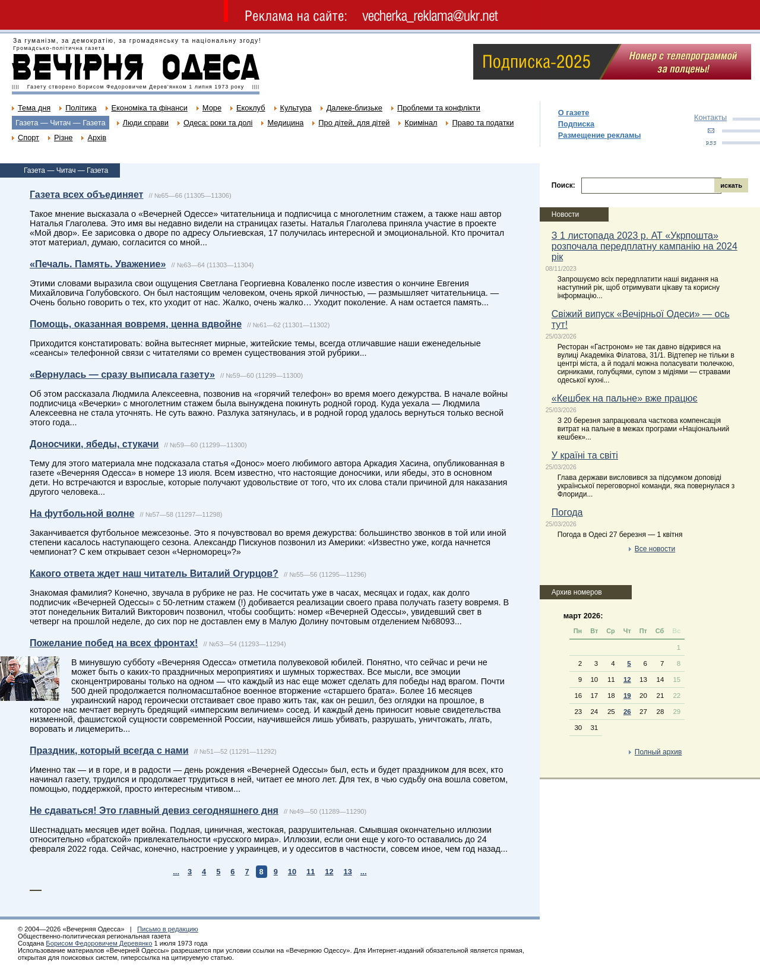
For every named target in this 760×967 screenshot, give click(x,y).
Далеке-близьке (354, 107)
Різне (63, 137)
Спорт (28, 137)
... (176, 871)
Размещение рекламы (599, 135)
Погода (567, 512)
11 (310, 871)
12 (329, 871)
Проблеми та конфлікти (438, 107)
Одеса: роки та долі (217, 122)
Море (211, 107)
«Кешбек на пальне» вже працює (625, 398)
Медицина (285, 122)
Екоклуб (250, 107)
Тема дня (34, 107)
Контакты (710, 117)
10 (292, 871)
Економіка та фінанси (150, 107)
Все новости (655, 549)
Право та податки (483, 122)
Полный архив (658, 752)
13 (348, 871)
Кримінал (420, 122)
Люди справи (146, 122)
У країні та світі (585, 455)
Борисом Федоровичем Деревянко (99, 943)
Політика (80, 107)
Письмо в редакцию (167, 929)
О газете (574, 112)
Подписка (576, 123)
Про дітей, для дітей (354, 122)
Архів (96, 137)
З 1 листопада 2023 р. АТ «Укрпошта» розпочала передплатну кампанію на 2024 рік (644, 246)
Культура (296, 107)
